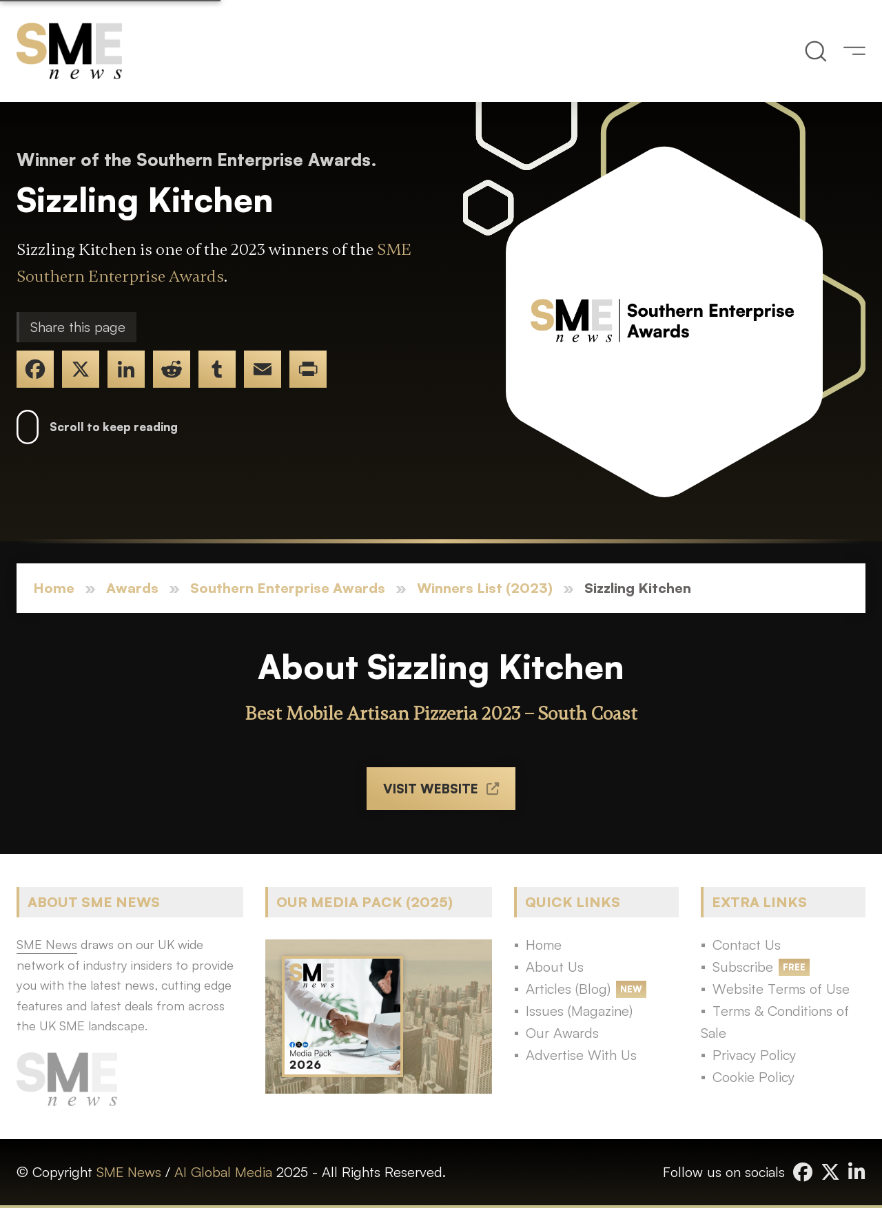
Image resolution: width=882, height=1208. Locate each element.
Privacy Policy (754, 1054)
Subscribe (742, 966)
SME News (128, 1171)
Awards (132, 587)
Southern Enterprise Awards (287, 587)
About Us (555, 966)
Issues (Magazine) (579, 1010)
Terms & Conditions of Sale (775, 1021)
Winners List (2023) (485, 587)
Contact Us (746, 944)
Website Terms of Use (781, 988)
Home (53, 587)
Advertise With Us (581, 1054)
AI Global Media (223, 1171)
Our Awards (562, 1032)
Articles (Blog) (568, 988)
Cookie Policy (753, 1076)
